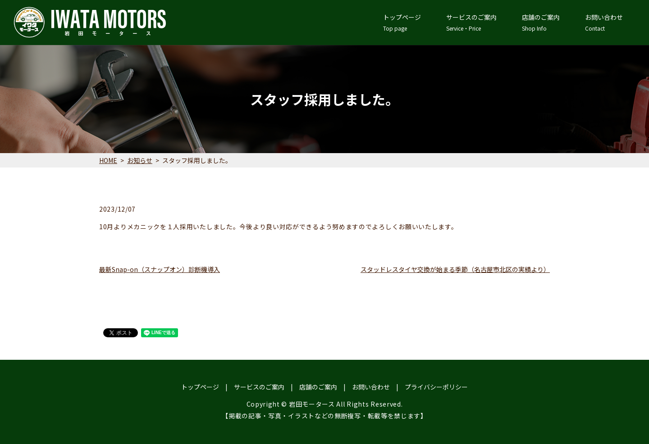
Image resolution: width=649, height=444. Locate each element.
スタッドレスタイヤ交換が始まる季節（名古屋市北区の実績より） (455, 269)
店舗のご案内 (541, 22)
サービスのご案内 (471, 22)
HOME (108, 160)
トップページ (402, 22)
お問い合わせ (604, 22)
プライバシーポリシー (436, 386)
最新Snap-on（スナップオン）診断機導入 (159, 269)
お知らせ (139, 160)
